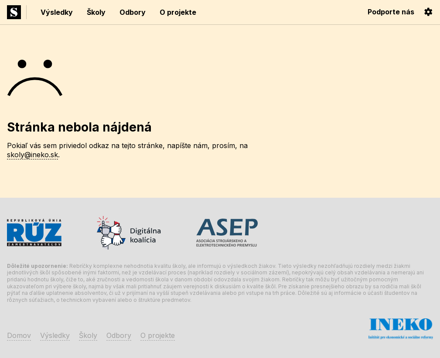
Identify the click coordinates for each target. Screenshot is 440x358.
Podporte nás (391, 11)
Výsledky (57, 12)
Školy (96, 12)
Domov (19, 335)
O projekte (178, 12)
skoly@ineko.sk (32, 154)
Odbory (132, 12)
